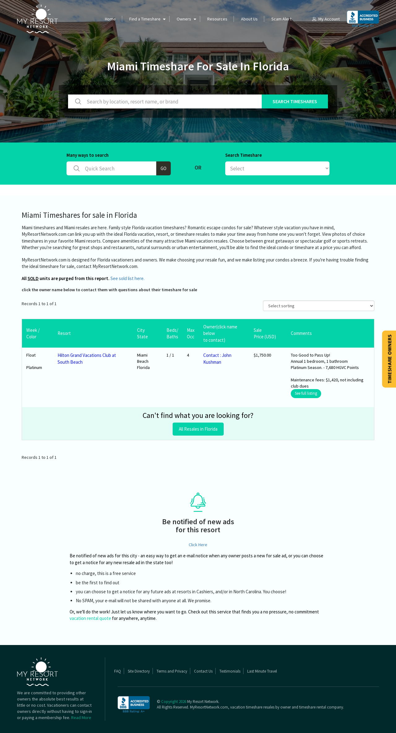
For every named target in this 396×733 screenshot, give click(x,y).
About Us (249, 19)
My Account (325, 19)
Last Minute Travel (262, 671)
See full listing (306, 393)
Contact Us (203, 671)
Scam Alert (281, 19)
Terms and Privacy (172, 671)
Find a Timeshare (145, 19)
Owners (184, 19)
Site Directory (139, 671)
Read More (81, 717)
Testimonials (229, 671)
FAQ (117, 671)
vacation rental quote (90, 618)
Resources (217, 19)
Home (110, 19)
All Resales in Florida (198, 429)
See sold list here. (127, 278)
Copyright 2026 (173, 701)
